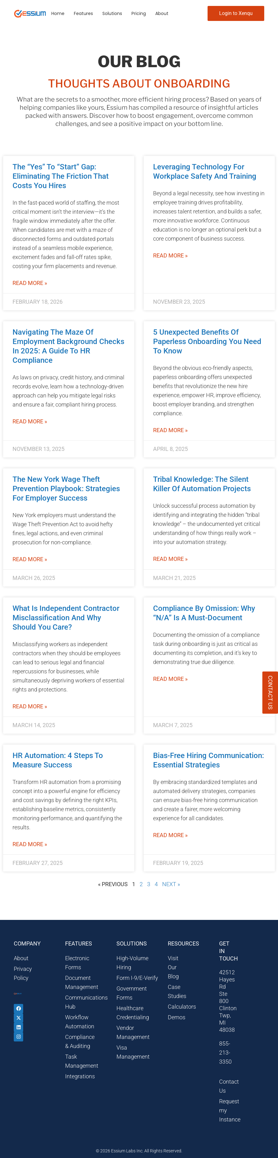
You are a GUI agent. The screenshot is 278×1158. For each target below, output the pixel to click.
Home (57, 13)
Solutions (112, 13)
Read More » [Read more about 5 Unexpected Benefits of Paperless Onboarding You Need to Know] (170, 430)
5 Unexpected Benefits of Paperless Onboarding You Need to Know (207, 341)
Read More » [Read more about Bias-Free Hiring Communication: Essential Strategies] (170, 835)
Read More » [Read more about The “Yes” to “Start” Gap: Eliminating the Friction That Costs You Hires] (30, 283)
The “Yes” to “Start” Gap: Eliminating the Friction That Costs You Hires (61, 176)
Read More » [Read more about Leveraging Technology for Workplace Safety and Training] (170, 255)
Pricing (138, 13)
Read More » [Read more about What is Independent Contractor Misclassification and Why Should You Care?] (30, 706)
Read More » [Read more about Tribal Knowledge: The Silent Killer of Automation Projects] (170, 559)
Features (83, 13)
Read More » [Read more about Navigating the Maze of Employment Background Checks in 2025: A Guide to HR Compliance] (30, 421)
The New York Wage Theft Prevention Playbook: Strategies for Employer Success (66, 488)
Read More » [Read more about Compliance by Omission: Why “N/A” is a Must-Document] (170, 679)
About (161, 13)
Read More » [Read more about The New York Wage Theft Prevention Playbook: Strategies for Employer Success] (30, 559)
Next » (171, 884)
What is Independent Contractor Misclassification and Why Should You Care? (66, 617)
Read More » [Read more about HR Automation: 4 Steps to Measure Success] (30, 844)
